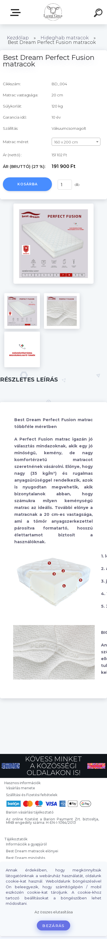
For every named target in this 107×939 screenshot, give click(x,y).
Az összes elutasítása (54, 912)
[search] (99, 13)
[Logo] (53, 12)
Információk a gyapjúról (26, 844)
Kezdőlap (18, 37)
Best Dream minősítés (25, 858)
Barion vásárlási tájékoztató (30, 812)
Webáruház (16, 12)
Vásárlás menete (20, 788)
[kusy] (64, 185)
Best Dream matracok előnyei (32, 851)
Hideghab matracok (65, 37)
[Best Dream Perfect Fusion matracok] (53, 205)
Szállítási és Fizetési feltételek (31, 795)
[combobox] (76, 142)
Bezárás (53, 925)
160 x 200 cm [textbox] (66, 142)
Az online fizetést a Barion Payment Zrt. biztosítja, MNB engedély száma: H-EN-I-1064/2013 (52, 821)
